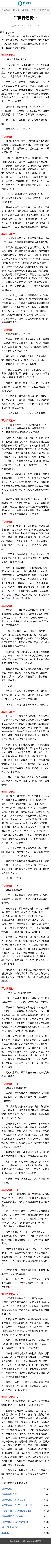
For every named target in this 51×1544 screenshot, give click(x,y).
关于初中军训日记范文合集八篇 (16, 1505)
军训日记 (5, 1533)
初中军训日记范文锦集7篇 (14, 1516)
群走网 (16, 10)
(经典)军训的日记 (9, 1527)
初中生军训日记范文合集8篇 (15, 1522)
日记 (33, 10)
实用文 (25, 10)
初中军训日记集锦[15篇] (13, 1500)
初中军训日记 (8, 1489)
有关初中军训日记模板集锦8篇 (16, 1511)
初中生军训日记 (9, 1494)
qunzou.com (30, 1541)
